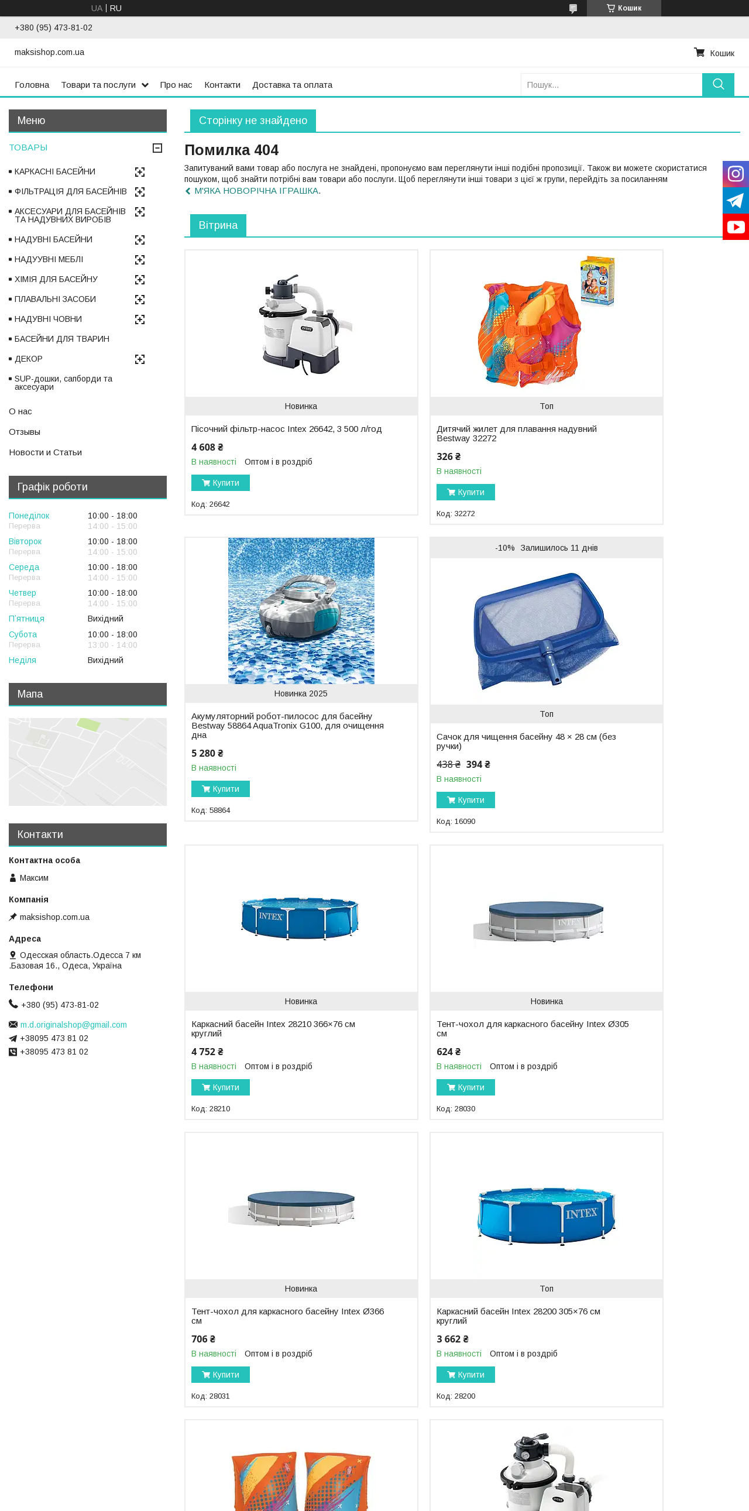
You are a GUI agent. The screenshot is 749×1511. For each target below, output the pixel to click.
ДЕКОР (29, 358)
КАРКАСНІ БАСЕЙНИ (55, 171)
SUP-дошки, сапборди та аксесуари (63, 383)
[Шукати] (718, 84)
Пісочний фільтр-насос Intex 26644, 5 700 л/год (249, 1334)
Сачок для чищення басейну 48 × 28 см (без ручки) (259, 760)
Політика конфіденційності (451, 1500)
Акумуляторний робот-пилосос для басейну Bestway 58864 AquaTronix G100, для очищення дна (634, 443)
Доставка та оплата (292, 85)
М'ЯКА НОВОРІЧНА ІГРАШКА (256, 190)
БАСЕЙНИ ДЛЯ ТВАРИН (62, 339)
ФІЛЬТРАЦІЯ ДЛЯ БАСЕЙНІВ (71, 191)
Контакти (222, 85)
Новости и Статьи (45, 452)
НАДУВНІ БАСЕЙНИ (53, 239)
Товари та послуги (98, 85)
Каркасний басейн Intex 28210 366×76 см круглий (440, 739)
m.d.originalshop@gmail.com (73, 1024)
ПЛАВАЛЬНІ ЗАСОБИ (55, 299)
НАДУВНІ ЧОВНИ (48, 319)
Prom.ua (430, 1489)
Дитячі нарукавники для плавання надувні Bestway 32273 (637, 1047)
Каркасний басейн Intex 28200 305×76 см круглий (440, 1047)
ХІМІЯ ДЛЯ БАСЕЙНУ (56, 279)
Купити (226, 492)
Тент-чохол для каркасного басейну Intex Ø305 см (625, 739)
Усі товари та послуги (689, 1452)
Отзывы (24, 432)
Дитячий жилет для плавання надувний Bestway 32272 (440, 433)
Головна (32, 85)
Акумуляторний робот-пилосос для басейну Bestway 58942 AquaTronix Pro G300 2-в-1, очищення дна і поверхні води (633, 1344)
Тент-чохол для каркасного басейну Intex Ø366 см (247, 1047)
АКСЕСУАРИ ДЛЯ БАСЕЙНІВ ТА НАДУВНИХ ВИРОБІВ (70, 215)
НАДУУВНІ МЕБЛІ (49, 259)
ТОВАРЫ (28, 147)
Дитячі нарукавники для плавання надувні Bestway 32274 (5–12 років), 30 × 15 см (448, 1339)
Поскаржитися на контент (360, 1500)
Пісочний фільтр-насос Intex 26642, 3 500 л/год (249, 433)
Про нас (176, 85)
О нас (20, 411)
